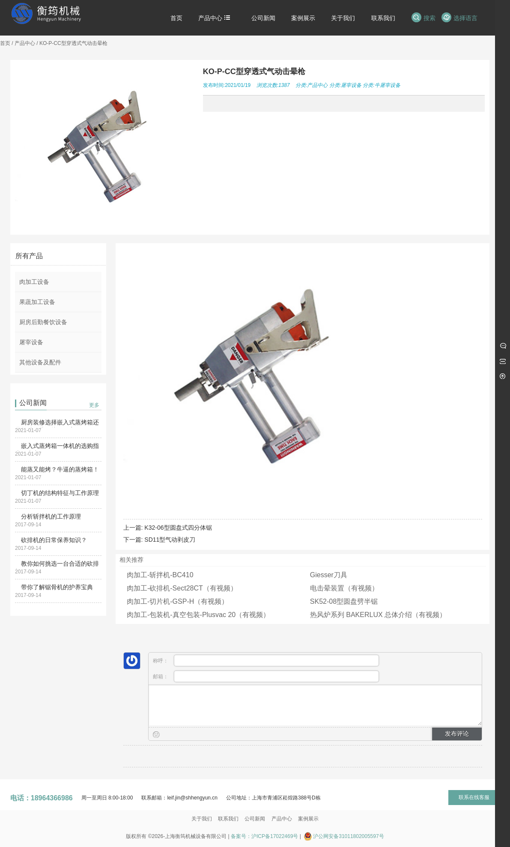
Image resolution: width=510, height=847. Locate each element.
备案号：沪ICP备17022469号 (264, 836)
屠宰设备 (351, 85)
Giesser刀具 (328, 575)
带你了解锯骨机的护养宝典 (57, 587)
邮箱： (266, 676)
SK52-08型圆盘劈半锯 (344, 601)
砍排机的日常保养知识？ (54, 540)
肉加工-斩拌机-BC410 (160, 575)
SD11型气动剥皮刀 (169, 539)
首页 (5, 43)
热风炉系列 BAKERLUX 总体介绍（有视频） (378, 614)
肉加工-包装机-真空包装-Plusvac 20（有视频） (198, 614)
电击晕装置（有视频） (344, 588)
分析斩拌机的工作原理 (51, 516)
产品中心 (25, 43)
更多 (94, 405)
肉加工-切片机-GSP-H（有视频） (177, 601)
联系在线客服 (474, 797)
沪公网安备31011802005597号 (348, 836)
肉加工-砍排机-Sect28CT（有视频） (182, 588)
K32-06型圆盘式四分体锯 (178, 527)
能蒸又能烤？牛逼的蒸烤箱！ (60, 469)
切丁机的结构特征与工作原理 (60, 492)
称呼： (266, 660)
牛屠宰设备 (387, 85)
